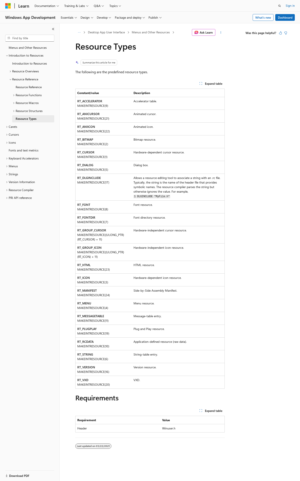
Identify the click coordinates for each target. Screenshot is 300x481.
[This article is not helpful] (285, 33)
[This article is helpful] (280, 33)
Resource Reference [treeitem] (29, 87)
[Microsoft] (8, 6)
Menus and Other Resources (151, 32)
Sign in (290, 5)
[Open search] (279, 6)
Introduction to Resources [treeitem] (29, 63)
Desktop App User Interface (106, 32)
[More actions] (221, 32)
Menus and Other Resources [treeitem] (28, 48)
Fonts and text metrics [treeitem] (23, 150)
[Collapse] (53, 29)
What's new (263, 17)
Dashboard (285, 17)
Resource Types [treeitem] (26, 119)
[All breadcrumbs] (79, 32)
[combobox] (29, 38)
